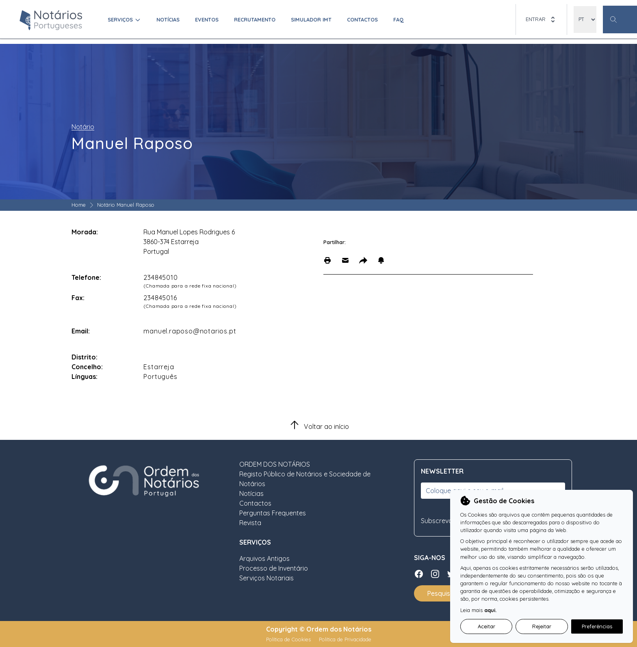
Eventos (207, 19)
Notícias (168, 19)
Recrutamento (254, 19)
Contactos (362, 19)
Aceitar (486, 626)
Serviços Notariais (266, 578)
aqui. (490, 610)
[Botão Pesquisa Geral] (620, 19)
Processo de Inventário (273, 568)
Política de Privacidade (345, 639)
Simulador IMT (311, 19)
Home (79, 204)
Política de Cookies (289, 639)
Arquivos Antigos (264, 558)
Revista (250, 523)
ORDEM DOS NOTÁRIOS (274, 464)
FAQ (398, 19)
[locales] (585, 19)
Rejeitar (541, 626)
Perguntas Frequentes (272, 513)
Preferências (597, 626)
